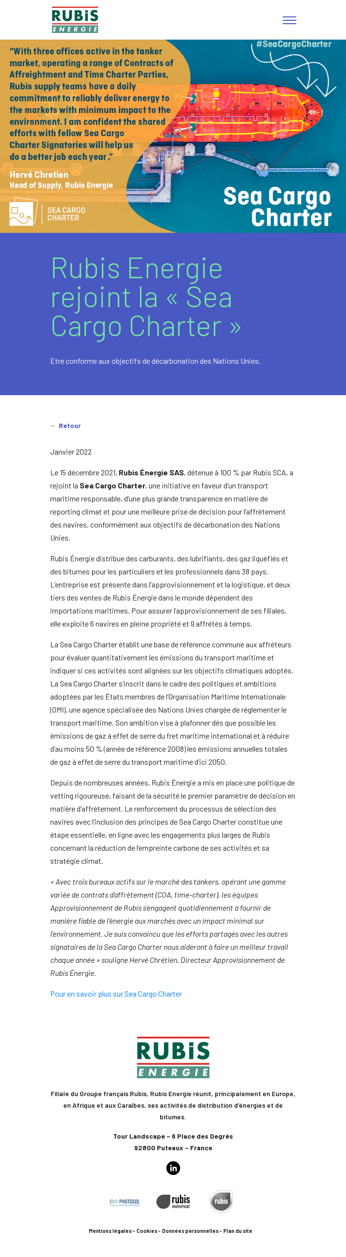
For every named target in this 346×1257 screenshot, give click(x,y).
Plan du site (237, 1231)
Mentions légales (110, 1231)
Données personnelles (190, 1231)
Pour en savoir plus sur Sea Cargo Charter (116, 993)
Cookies (147, 1231)
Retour (70, 425)
